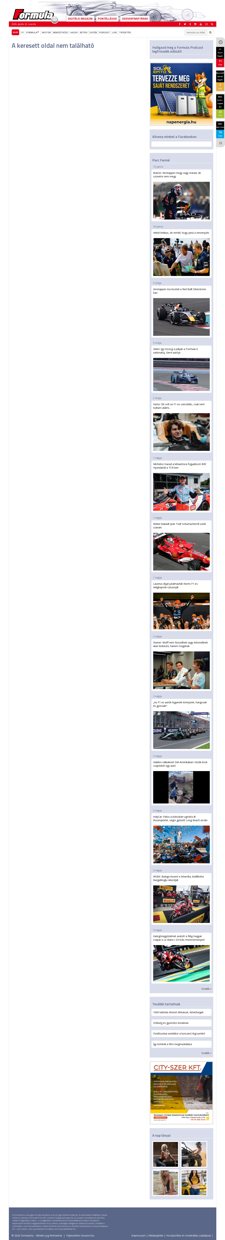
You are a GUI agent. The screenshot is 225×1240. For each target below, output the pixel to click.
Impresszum (138, 1235)
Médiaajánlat (155, 1235)
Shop (15, 32)
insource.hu (87, 1235)
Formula (33, 32)
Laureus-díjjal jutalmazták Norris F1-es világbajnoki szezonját (181, 605)
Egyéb (93, 32)
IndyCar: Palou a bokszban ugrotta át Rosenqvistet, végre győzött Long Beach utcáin (181, 839)
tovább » (207, 988)
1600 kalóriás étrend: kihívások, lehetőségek (178, 1012)
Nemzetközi (60, 32)
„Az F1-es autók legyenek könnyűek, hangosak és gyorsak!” (181, 725)
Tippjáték (125, 32)
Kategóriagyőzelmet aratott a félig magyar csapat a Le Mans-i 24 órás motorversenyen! (181, 958)
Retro (83, 32)
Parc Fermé (161, 160)
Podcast (104, 32)
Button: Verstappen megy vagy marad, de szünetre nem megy (181, 195)
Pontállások (107, 18)
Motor (46, 32)
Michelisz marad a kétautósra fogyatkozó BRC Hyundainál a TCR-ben (181, 486)
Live (114, 32)
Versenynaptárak (135, 18)
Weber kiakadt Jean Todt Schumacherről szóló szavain (181, 546)
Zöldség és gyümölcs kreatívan (171, 1023)
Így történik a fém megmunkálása (172, 1044)
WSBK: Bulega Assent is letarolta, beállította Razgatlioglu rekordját (181, 899)
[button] (212, 24)
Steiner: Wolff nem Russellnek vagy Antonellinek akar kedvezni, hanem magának (181, 665)
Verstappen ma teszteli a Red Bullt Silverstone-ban (181, 311)
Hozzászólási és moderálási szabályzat (188, 1235)
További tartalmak (166, 1004)
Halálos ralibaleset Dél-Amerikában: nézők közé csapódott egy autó (181, 781)
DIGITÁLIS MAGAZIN (80, 18)
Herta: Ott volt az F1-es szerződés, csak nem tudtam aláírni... (181, 427)
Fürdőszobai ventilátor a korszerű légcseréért (179, 1033)
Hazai (74, 32)
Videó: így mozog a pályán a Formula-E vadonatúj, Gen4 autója (181, 369)
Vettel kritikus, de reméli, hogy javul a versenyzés (181, 253)
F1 (22, 32)
